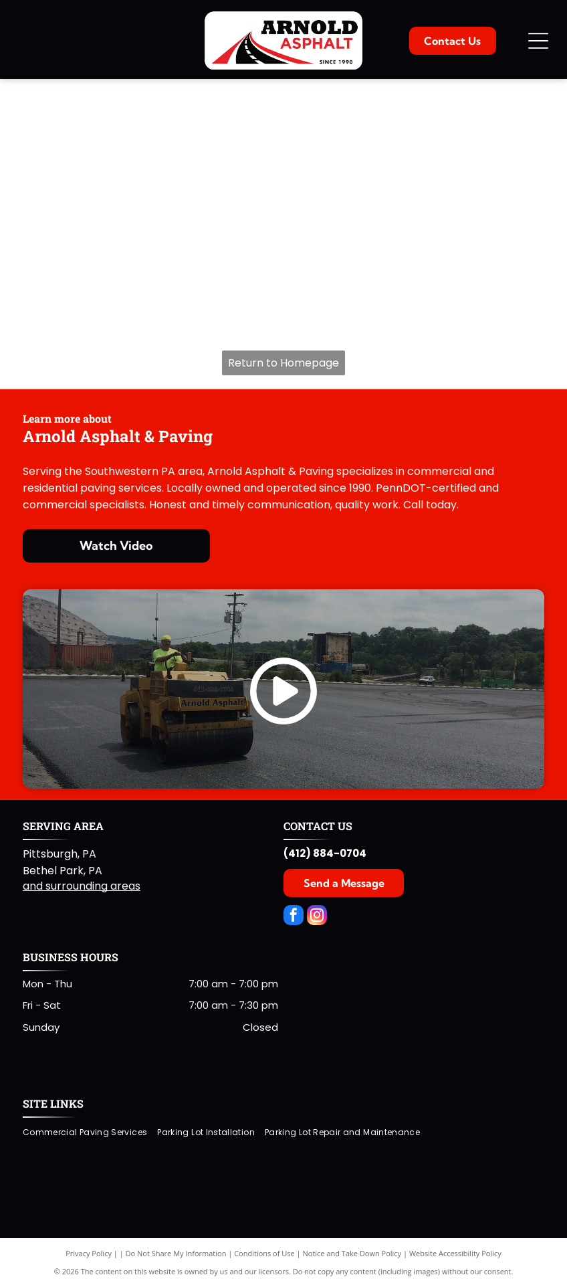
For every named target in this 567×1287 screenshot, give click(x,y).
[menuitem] (90, 1132)
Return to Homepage (283, 363)
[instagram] (317, 916)
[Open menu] (538, 41)
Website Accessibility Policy (455, 1253)
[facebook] (294, 916)
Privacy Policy (89, 1253)
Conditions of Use (264, 1253)
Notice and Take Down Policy (352, 1253)
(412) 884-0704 (325, 853)
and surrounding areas (81, 886)
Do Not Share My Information (176, 1253)
